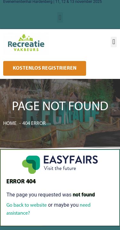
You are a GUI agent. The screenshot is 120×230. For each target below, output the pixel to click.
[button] (60, 17)
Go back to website (26, 205)
